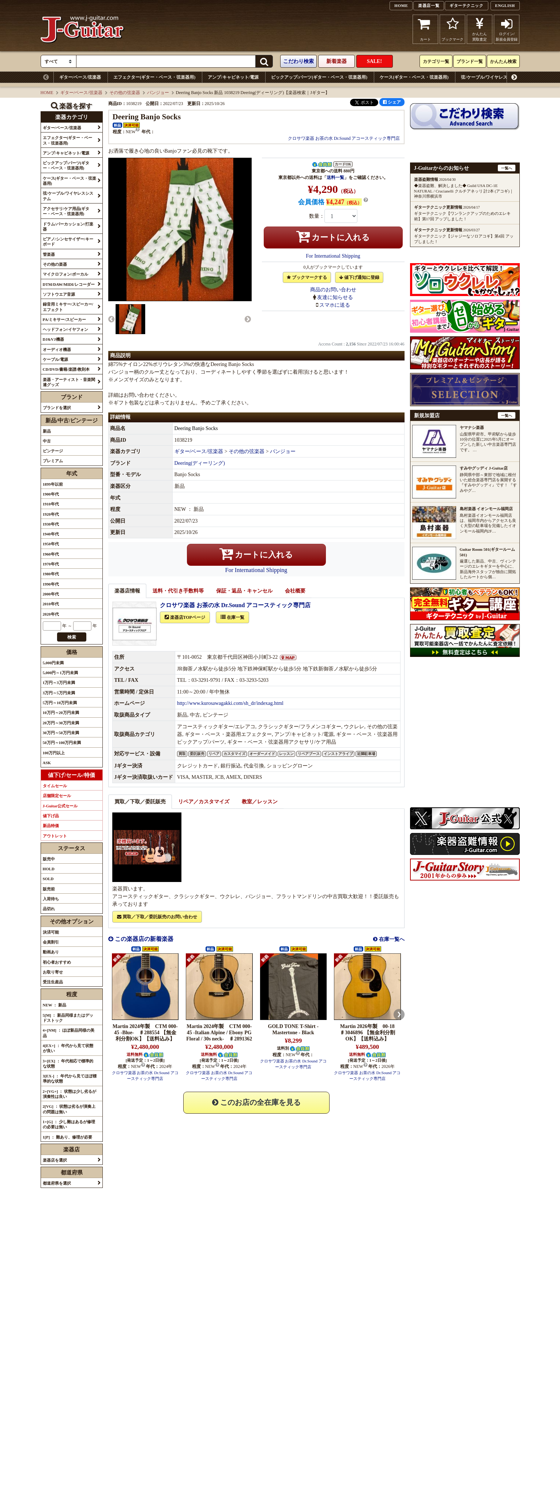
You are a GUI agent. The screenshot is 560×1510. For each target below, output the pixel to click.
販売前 (49, 889)
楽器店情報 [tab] (127, 599)
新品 (47, 431)
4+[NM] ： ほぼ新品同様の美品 (69, 1033)
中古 (47, 441)
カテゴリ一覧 (436, 61)
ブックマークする (307, 277)
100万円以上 (54, 753)
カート (425, 29)
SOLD (48, 879)
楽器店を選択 (55, 1160)
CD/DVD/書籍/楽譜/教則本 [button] (66, 369)
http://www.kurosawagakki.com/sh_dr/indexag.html (230, 711)
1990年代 (51, 584)
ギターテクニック (466, 5)
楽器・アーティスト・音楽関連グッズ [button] (69, 382)
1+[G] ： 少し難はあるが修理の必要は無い (69, 1124)
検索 (71, 637)
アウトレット (55, 836)
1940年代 (51, 534)
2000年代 (51, 594)
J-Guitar (83, 29)
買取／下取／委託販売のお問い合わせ (157, 924)
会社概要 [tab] (295, 599)
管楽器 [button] (49, 254)
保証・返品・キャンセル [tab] (244, 599)
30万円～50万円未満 (61, 732)
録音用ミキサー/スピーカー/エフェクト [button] (68, 306)
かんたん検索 (503, 61)
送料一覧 (335, 177)
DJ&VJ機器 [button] (53, 339)
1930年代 (51, 524)
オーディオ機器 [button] (57, 349)
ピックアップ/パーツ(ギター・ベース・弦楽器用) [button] (66, 165)
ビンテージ (53, 451)
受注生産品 (53, 982)
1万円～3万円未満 (59, 682)
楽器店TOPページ (185, 625)
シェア (392, 102)
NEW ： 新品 (55, 1005)
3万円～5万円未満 (59, 693)
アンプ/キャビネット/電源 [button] (66, 153)
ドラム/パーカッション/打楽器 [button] (68, 226)
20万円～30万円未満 (61, 723)
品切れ (49, 909)
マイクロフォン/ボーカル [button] (65, 274)
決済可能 (51, 932)
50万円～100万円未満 (62, 742)
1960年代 (51, 554)
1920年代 (51, 514)
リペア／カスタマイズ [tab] (203, 809)
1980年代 (51, 574)
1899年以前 (53, 484)
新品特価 (51, 825)
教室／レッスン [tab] (260, 809)
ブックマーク (452, 29)
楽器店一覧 (428, 5)
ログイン (507, 29)
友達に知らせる (335, 297)
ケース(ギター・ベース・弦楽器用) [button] (70, 181)
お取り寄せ (53, 972)
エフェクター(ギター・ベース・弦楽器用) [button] (68, 140)
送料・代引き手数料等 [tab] (178, 599)
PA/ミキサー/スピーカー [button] (64, 319)
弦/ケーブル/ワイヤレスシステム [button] (68, 196)
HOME (401, 5)
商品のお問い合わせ (333, 289)
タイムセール (55, 786)
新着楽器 (336, 61)
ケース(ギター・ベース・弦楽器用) (414, 77)
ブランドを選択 (57, 407)
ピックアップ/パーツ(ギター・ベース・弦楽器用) (319, 77)
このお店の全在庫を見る (256, 1110)
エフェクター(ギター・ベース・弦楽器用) (154, 77)
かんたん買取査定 (479, 29)
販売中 (49, 859)
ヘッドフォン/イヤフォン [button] (65, 329)
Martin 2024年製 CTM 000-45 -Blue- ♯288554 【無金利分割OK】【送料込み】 (145, 1041)
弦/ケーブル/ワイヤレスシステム (493, 77)
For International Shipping (333, 256)
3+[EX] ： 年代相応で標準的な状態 (68, 1063)
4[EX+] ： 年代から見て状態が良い (68, 1048)
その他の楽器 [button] (55, 264)
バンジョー (158, 92)
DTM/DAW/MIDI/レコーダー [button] (69, 284)
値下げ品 (51, 816)
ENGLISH (505, 5)
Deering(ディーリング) (199, 471)
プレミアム (53, 461)
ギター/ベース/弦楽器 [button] (62, 128)
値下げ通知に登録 (359, 277)
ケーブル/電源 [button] (55, 359)
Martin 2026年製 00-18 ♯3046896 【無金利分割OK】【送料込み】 (367, 1041)
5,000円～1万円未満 (60, 672)
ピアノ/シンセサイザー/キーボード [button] (68, 241)
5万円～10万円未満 (60, 702)
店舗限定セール (57, 795)
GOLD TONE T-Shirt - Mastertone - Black (293, 1037)
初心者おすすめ (57, 962)
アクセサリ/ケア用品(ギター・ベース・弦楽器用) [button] (66, 211)
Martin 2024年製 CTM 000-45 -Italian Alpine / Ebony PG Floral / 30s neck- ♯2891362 (219, 1041)
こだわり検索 (298, 61)
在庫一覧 (232, 625)
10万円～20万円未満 (61, 712)
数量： (316, 216)
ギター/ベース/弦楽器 (80, 77)
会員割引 (51, 942)
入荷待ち (51, 899)
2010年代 (51, 604)
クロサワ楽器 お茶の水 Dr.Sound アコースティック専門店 (344, 138)
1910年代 (51, 504)
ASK (47, 762)
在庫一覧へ (391, 947)
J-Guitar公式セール (60, 806)
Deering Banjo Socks (196, 436)
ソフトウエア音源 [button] (59, 294)
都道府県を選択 (57, 1183)
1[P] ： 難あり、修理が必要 (67, 1137)
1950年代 (51, 544)
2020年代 (51, 614)
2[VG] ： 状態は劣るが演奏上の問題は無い (69, 1109)
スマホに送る (334, 305)
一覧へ (506, 168)
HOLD (49, 869)
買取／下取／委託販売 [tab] (140, 809)
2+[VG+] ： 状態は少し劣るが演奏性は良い (69, 1094)
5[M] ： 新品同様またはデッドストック (68, 1018)
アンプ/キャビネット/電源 (233, 77)
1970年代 (51, 564)
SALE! (374, 61)
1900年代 (51, 494)
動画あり (51, 952)
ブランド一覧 (469, 61)
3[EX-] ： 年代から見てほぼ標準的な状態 (70, 1078)
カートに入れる (333, 236)
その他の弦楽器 (124, 92)
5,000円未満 (53, 663)
